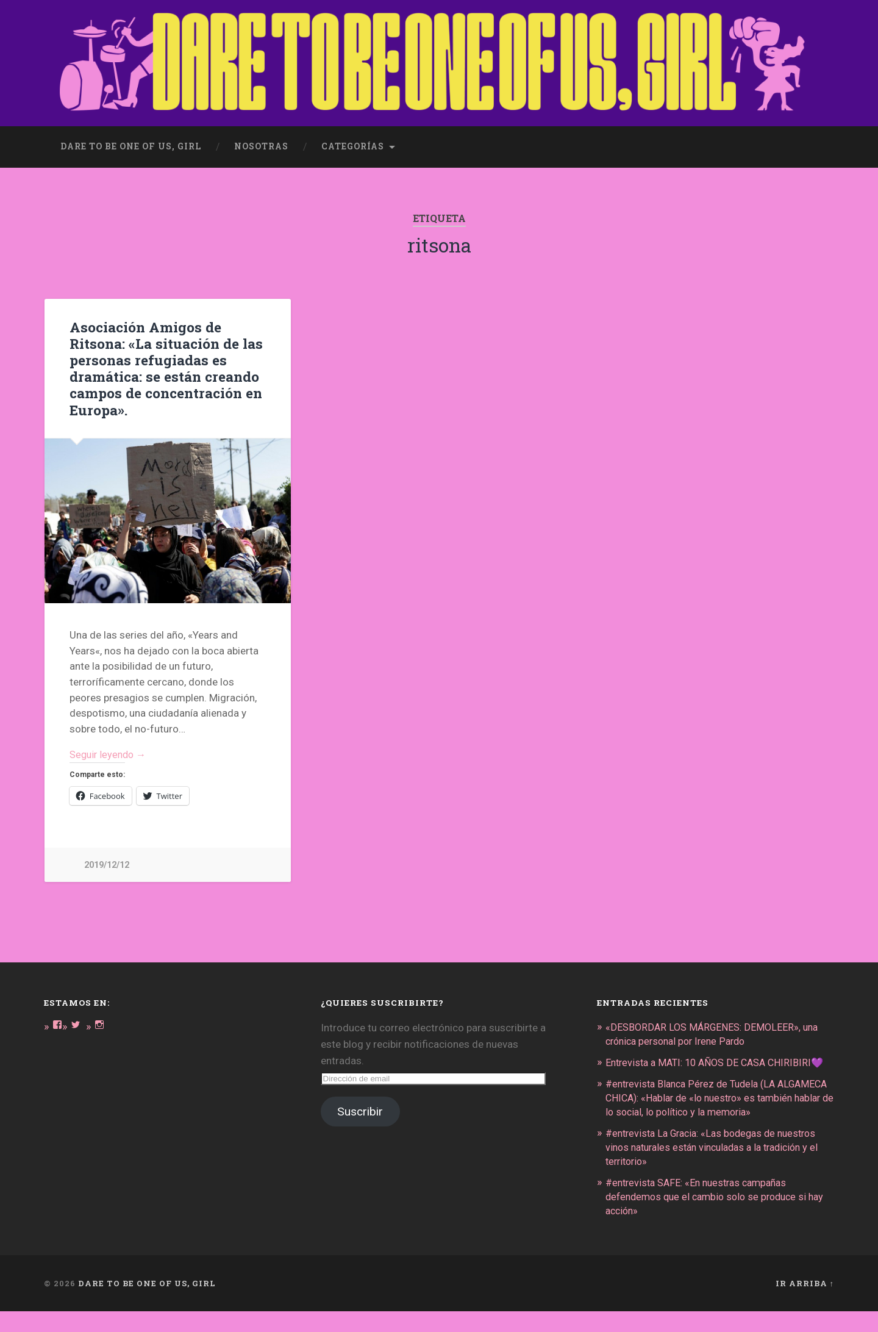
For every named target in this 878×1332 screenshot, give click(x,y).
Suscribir (360, 1111)
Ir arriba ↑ (805, 1303)
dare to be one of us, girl (130, 143)
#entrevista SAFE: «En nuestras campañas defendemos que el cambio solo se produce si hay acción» (711, 1217)
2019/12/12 (106, 864)
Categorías (352, 143)
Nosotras (261, 143)
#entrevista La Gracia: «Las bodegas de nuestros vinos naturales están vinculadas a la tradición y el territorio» (719, 1169)
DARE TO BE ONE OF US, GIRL (147, 1303)
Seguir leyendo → (110, 753)
